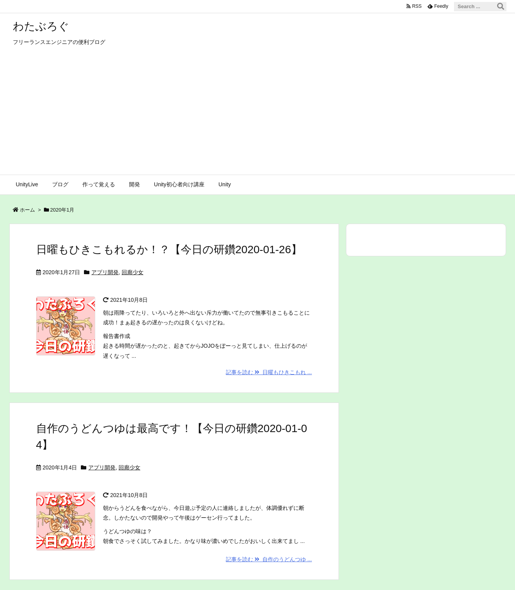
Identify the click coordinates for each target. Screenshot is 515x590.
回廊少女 (132, 272)
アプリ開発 (105, 272)
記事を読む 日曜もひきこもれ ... (269, 372)
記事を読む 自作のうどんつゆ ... (269, 559)
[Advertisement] (257, 116)
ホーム (27, 210)
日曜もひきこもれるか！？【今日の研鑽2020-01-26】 (169, 249)
